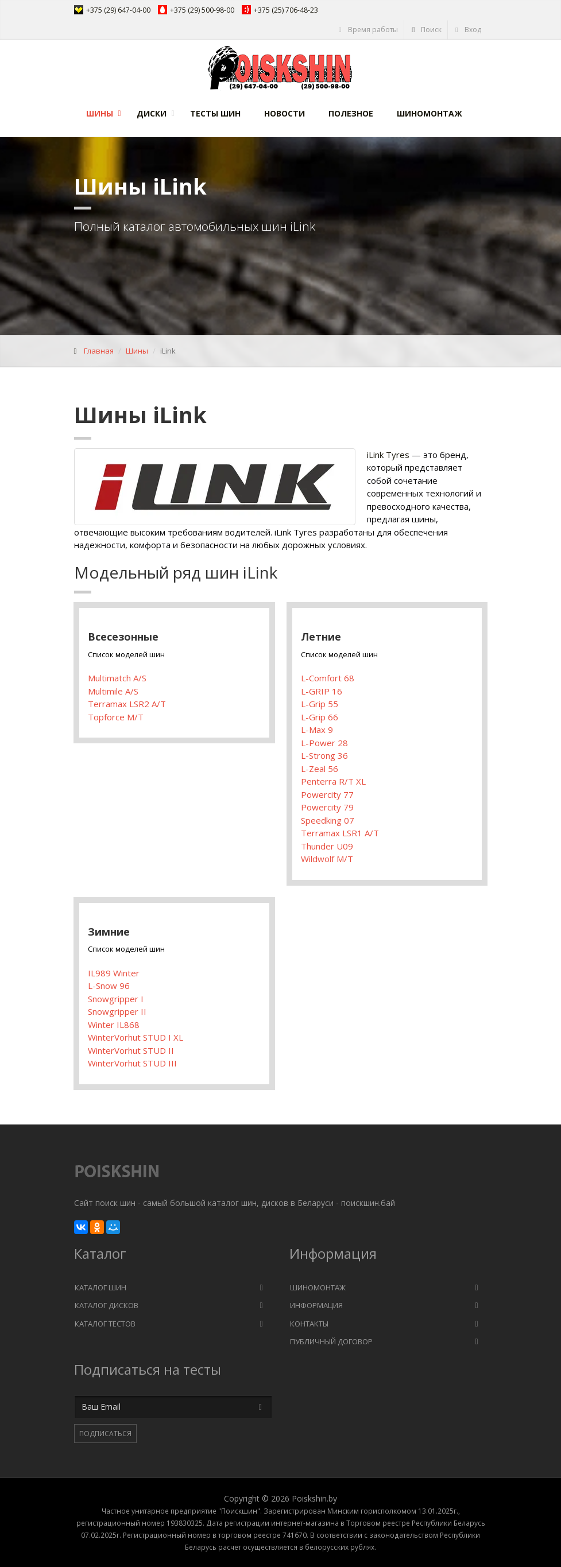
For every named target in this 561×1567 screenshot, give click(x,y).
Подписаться (105, 1433)
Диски (152, 113)
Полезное (350, 113)
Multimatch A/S (117, 678)
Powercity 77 (327, 794)
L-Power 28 (324, 742)
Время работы (368, 29)
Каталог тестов (105, 1323)
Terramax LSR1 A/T (340, 833)
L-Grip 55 (319, 703)
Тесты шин (215, 113)
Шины (99, 113)
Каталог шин (100, 1287)
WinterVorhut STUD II (131, 1050)
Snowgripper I (116, 998)
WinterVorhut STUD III (132, 1063)
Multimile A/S (113, 691)
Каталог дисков (106, 1305)
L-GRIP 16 (321, 691)
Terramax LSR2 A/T (127, 703)
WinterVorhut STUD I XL (135, 1037)
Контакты (309, 1323)
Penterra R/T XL (333, 781)
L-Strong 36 (324, 755)
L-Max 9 (317, 729)
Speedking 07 (327, 820)
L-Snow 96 (109, 985)
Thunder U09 (327, 846)
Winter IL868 (114, 1024)
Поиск (426, 29)
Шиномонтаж (429, 113)
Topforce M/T (116, 717)
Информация (316, 1305)
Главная (99, 351)
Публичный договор (331, 1341)
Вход (467, 29)
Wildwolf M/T (327, 858)
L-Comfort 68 (327, 678)
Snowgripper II (117, 1011)
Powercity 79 (327, 807)
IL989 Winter (114, 973)
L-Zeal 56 (319, 768)
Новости (284, 113)
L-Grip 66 (319, 717)
